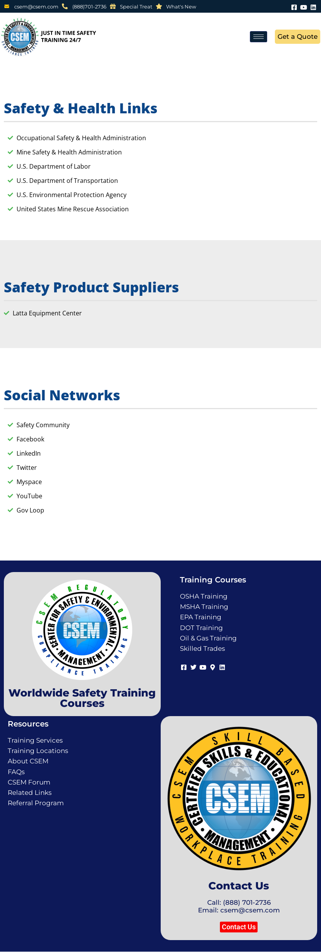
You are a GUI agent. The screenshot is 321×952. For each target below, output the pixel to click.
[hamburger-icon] (258, 36)
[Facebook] (294, 6)
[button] (239, 927)
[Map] (213, 666)
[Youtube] (303, 6)
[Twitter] (194, 666)
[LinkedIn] (313, 6)
